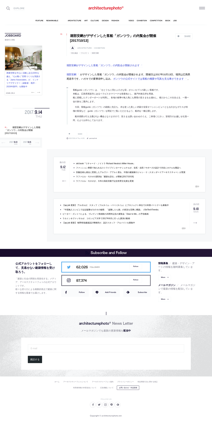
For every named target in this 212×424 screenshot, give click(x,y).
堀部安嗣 (95, 53)
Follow (135, 266)
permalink (93, 138)
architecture (84, 48)
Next (38, 92)
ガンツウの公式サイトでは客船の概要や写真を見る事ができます (148, 78)
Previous (33, 92)
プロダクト (85, 53)
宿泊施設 (74, 53)
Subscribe (142, 292)
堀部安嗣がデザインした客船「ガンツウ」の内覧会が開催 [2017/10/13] (22, 130)
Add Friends (110, 292)
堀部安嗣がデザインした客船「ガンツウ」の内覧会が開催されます (103, 65)
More (163, 277)
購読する (35, 359)
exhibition (99, 48)
